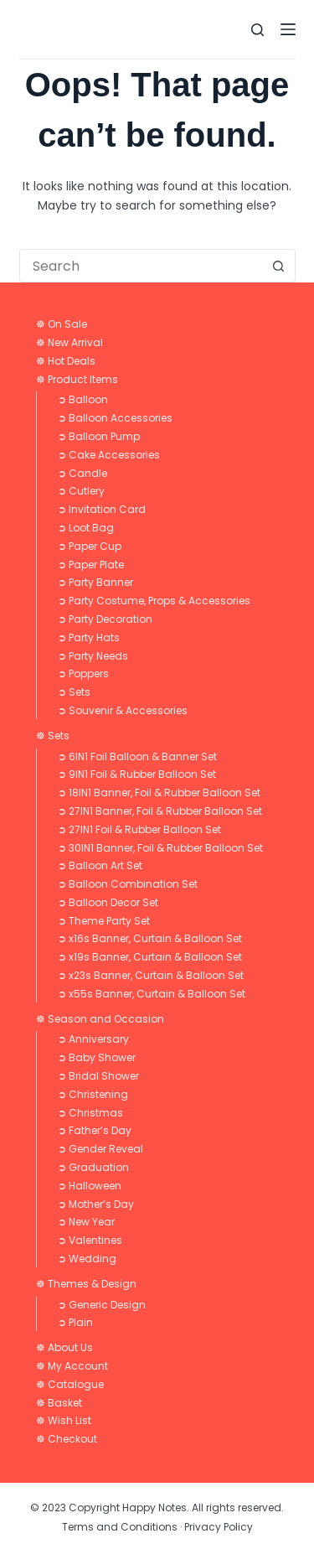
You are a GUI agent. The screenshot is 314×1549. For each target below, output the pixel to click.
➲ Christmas (90, 1113)
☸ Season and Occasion (100, 1019)
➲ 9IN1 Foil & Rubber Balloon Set (137, 774)
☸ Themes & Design (86, 1284)
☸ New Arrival (69, 342)
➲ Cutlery (81, 491)
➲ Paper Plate (91, 564)
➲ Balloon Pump (99, 436)
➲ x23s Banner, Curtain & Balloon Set (151, 975)
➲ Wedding (87, 1258)
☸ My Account (72, 1366)
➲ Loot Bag (86, 528)
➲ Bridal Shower (98, 1076)
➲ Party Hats (89, 637)
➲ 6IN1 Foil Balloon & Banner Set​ (137, 756)
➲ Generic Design (102, 1305)
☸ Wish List (63, 1420)
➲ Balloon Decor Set (108, 902)
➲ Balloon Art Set (100, 865)
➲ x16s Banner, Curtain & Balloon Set (150, 938)
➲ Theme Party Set (104, 921)
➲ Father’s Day (94, 1130)
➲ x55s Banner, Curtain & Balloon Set (151, 994)
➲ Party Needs (93, 656)
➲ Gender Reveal (100, 1149)
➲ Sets (74, 692)
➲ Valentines (90, 1240)
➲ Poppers (83, 673)
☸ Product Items (77, 379)
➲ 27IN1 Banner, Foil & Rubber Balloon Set (160, 811)
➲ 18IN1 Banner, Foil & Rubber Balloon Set (159, 792)
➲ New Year (86, 1222)
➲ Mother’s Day (96, 1204)
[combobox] (141, 265)
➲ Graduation (93, 1167)
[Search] (257, 29)
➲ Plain (75, 1322)
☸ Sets (52, 735)
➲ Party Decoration (105, 619)
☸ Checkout (66, 1439)
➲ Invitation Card (102, 509)
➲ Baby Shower (97, 1057)
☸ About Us (64, 1347)
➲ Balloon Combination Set (128, 884)
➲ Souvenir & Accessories (123, 710)
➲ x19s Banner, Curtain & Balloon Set (150, 957)
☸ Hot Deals (65, 361)
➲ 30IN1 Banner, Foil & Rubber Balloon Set (160, 848)
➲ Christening (93, 1094)
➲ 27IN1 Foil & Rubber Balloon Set (139, 829)
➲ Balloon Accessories (115, 418)
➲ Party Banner (95, 582)
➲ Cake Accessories (109, 455)
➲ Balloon (83, 399)
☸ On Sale (61, 324)
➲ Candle (82, 473)
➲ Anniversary (93, 1039)
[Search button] (279, 266)
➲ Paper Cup (89, 546)
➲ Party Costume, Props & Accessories (154, 600)
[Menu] (288, 29)
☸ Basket (59, 1403)
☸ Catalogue (70, 1384)
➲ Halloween (89, 1186)
